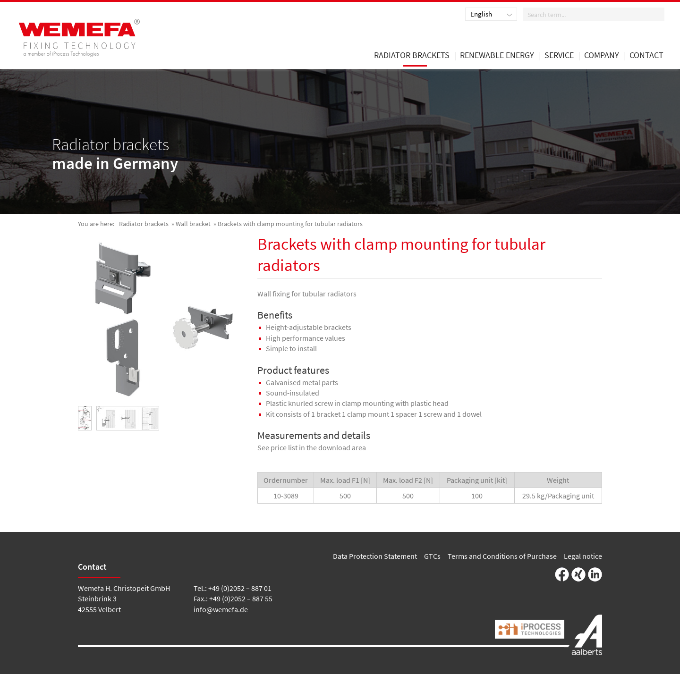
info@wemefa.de (221, 609)
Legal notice (583, 556)
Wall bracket (193, 223)
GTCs (432, 556)
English (481, 13)
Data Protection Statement (375, 556)
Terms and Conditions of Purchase (502, 556)
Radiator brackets (144, 223)
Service (559, 55)
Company (601, 55)
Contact (646, 55)
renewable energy (497, 55)
